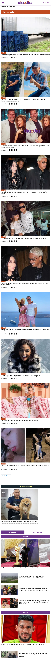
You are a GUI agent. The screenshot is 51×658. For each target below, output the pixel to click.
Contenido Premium (25, 486)
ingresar (46, 2)
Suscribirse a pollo (1, 479)
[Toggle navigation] (2, 2)
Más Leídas (12, 532)
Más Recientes (37, 532)
